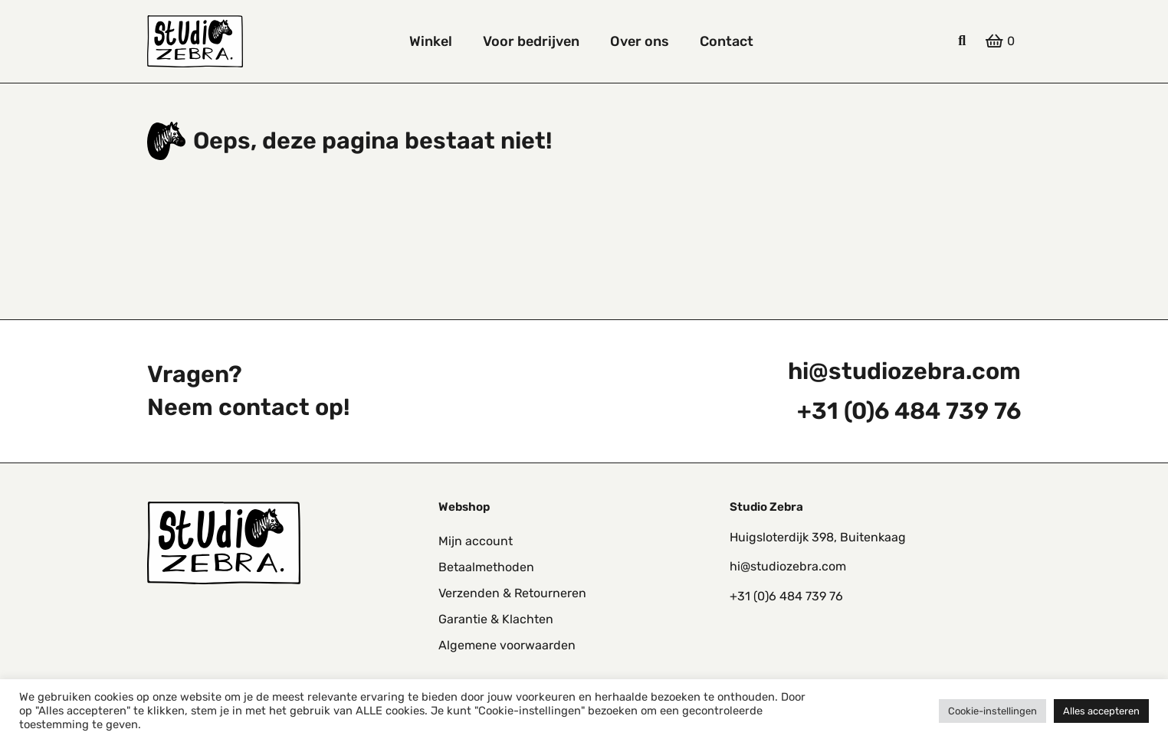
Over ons (639, 41)
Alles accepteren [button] (1101, 711)
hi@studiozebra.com (904, 371)
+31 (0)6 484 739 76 (909, 411)
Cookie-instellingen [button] (992, 711)
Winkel (430, 41)
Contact (726, 41)
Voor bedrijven (531, 41)
